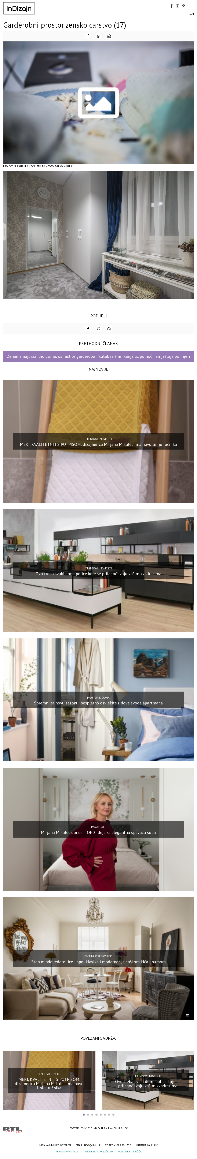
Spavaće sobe (98, 827)
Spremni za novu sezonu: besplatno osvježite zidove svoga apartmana (98, 703)
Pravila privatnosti (68, 1151)
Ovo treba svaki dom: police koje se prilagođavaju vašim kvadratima (98, 573)
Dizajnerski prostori (98, 956)
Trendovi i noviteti (98, 439)
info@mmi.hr (92, 1145)
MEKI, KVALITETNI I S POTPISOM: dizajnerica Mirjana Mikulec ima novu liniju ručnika (98, 444)
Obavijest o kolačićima (99, 1151)
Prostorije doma (98, 698)
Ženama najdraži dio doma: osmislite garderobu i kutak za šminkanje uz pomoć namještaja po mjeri (98, 356)
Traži (190, 13)
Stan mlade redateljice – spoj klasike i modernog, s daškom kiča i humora (98, 962)
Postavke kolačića (130, 1151)
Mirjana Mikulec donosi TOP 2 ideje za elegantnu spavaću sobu (98, 832)
